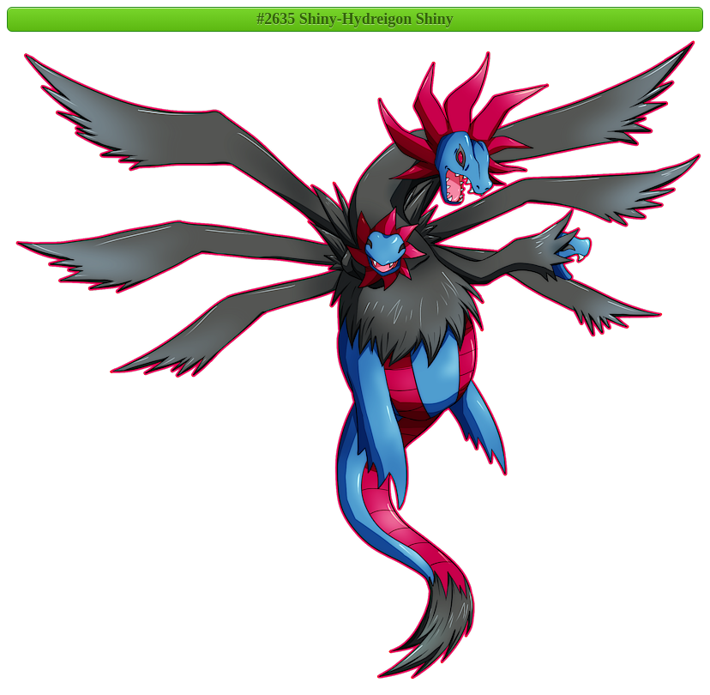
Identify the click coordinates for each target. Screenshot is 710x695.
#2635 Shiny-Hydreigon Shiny (355, 18)
